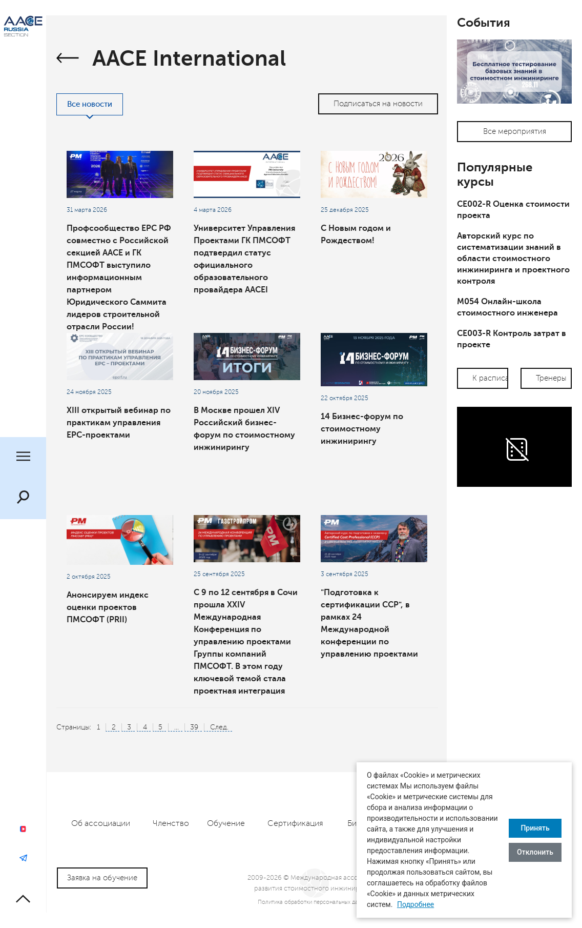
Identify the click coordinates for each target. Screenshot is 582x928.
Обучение (226, 823)
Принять (535, 828)
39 (194, 727)
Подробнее (415, 904)
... (176, 727)
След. (219, 727)
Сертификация (295, 823)
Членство (171, 823)
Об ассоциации (100, 823)
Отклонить (535, 852)
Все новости (89, 104)
